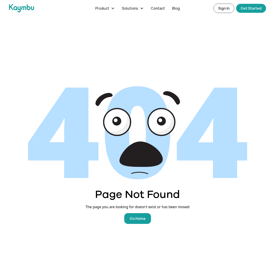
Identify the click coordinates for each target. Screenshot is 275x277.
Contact (158, 8)
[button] (105, 8)
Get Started (251, 8)
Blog (176, 8)
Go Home (138, 218)
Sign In (224, 8)
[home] (50, 8)
